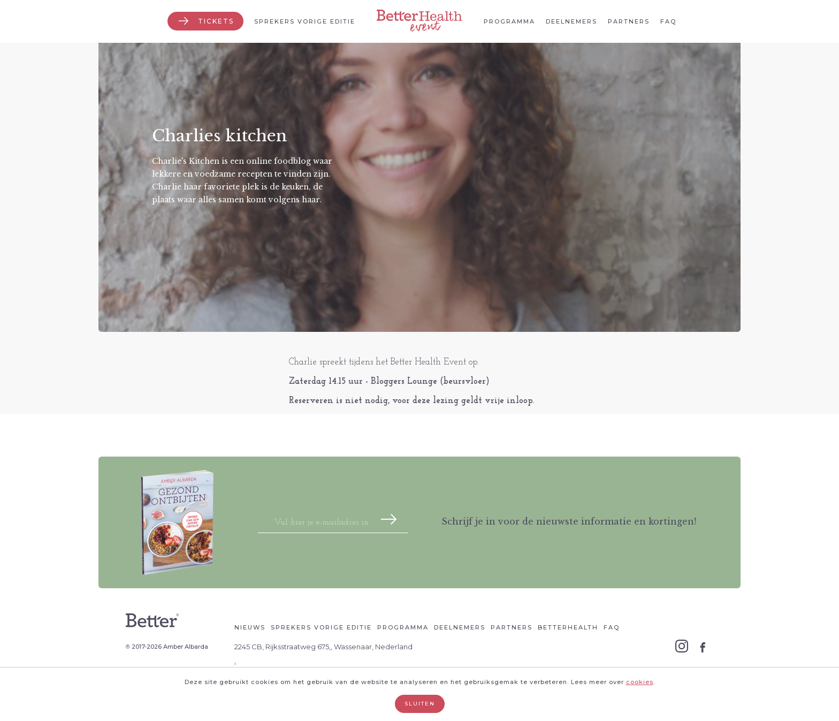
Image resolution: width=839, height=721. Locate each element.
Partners (629, 21)
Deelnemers (571, 21)
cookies (639, 682)
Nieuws (249, 627)
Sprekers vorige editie (304, 21)
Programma (509, 21)
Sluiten (420, 703)
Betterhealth (568, 627)
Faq (668, 21)
